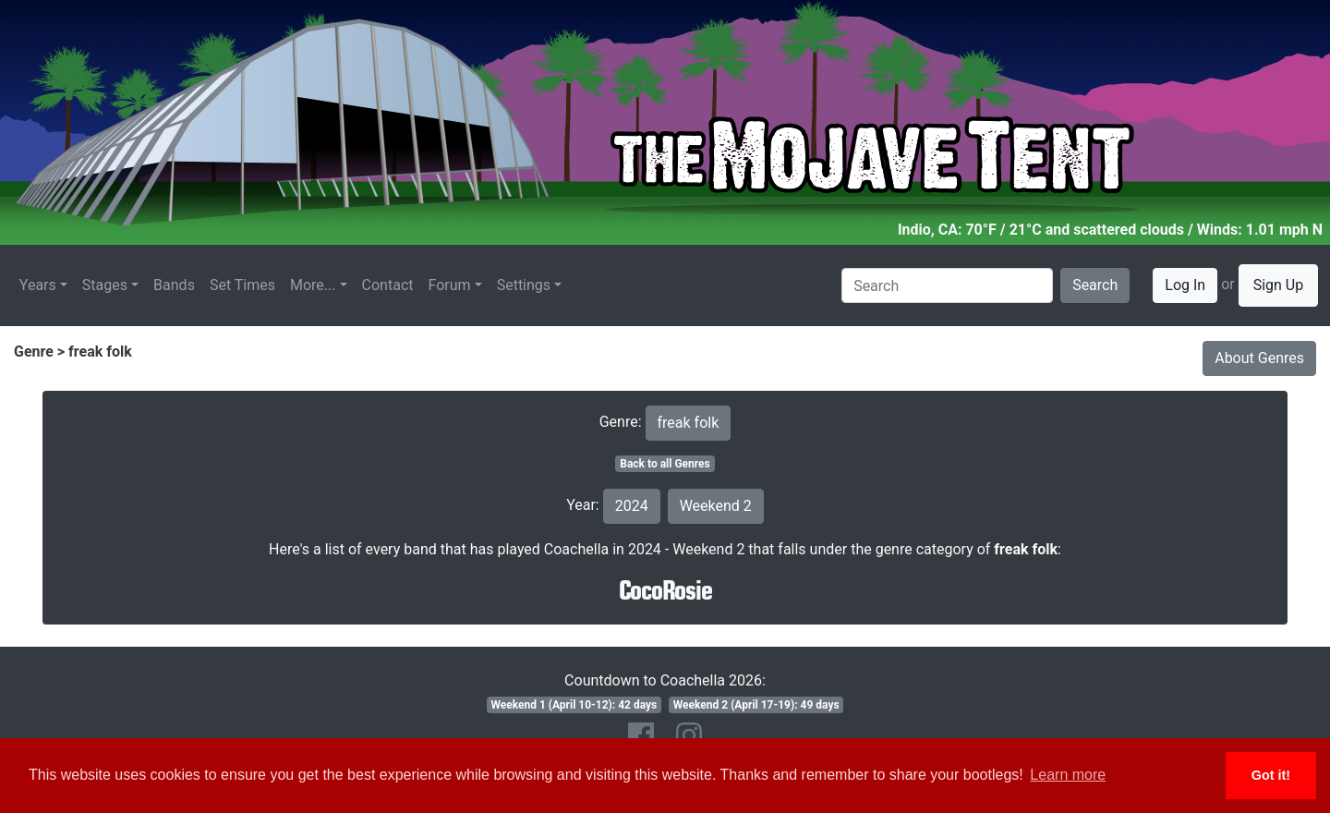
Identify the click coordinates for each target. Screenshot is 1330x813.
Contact (388, 285)
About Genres (1259, 358)
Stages (104, 285)
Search (1095, 285)
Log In (1185, 285)
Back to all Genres (664, 463)
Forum (450, 285)
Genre (34, 351)
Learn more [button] (1068, 775)
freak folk (100, 351)
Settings (523, 285)
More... (313, 285)
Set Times (242, 285)
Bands (174, 285)
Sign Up (1278, 285)
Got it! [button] (1270, 775)
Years (37, 285)
